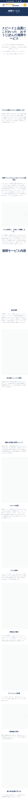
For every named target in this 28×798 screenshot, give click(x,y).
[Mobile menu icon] (25, 4)
